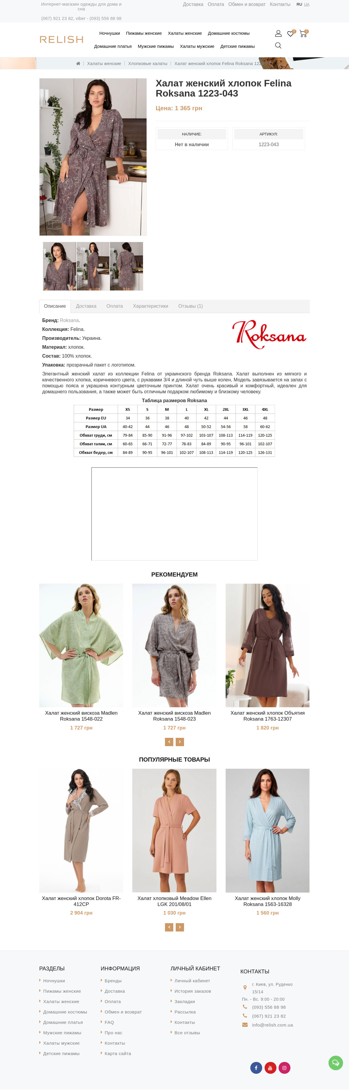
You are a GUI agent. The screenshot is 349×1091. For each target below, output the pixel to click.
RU (299, 4)
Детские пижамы (238, 46)
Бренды (113, 982)
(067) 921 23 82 (57, 18)
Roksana (69, 320)
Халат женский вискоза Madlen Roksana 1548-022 (81, 716)
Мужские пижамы (156, 46)
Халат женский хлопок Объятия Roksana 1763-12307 (267, 716)
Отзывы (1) (190, 306)
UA (306, 4)
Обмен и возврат (246, 4)
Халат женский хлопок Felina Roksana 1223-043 (223, 63)
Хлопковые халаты (147, 63)
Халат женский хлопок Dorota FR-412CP (81, 902)
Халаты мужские (197, 46)
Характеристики (150, 306)
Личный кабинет (192, 982)
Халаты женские (185, 33)
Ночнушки (109, 33)
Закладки (184, 1002)
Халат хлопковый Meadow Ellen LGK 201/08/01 (175, 902)
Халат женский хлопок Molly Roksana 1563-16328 (268, 902)
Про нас (113, 1034)
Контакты (280, 4)
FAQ (109, 1023)
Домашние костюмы (229, 33)
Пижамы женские (144, 33)
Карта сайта (118, 1054)
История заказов (192, 992)
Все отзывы (187, 1034)
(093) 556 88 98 (105, 18)
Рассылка (185, 1013)
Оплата (216, 4)
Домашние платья (113, 46)
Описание (55, 306)
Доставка (193, 4)
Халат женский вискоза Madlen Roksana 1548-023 (174, 716)
